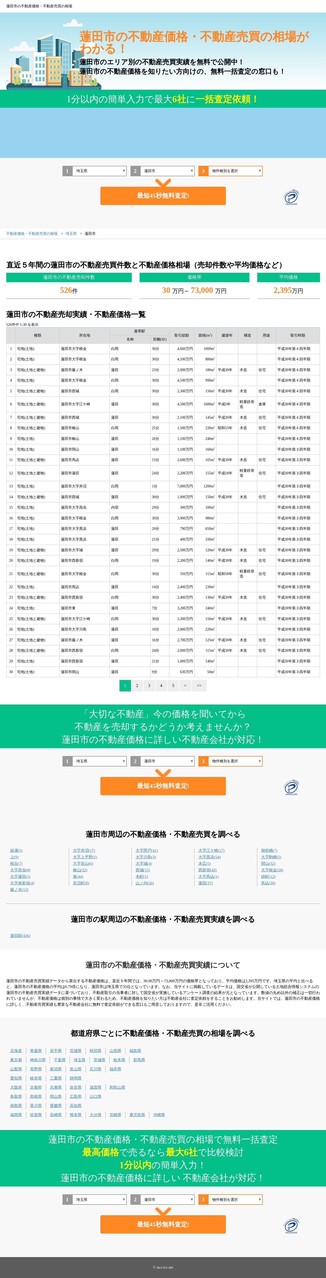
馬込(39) (268, 883)
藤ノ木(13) (19, 890)
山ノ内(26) (145, 883)
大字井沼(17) (84, 850)
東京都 (16, 1060)
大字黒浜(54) (209, 857)
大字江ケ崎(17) (211, 850)
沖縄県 (159, 1115)
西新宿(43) (207, 870)
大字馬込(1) (208, 876)
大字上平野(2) (85, 857)
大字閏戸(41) (147, 850)
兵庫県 (56, 1087)
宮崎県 (115, 1115)
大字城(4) (144, 863)
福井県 (115, 1069)
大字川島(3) (146, 857)
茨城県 (99, 1060)
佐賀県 (36, 1115)
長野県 (36, 1069)
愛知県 (16, 1078)
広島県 (76, 1096)
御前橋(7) (269, 850)
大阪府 (16, 1087)
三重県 (56, 1078)
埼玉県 (79, 1060)
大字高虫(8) (20, 870)
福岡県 (16, 1115)
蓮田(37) (205, 883)
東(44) (78, 876)
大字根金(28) (272, 870)
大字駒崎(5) (271, 857)
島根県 (36, 1096)
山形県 (115, 1051)
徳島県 (16, 1106)
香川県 (36, 1106)
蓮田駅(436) (20, 936)
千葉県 (60, 1060)
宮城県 (76, 1051)
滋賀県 (95, 1087)
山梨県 (16, 1069)
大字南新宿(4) (22, 883)
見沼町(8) (81, 883)
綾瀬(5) (16, 850)
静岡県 (76, 1078)
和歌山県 (117, 1087)
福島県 (135, 1051)
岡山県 (56, 1096)
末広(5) (204, 863)
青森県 (36, 1051)
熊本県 (76, 1115)
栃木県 (119, 1060)
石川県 (95, 1069)
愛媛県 (56, 1106)
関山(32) (268, 863)
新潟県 (56, 1069)
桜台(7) (16, 863)
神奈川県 (38, 1060)
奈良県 (76, 1087)
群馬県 (139, 1060)
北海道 (16, 1051)
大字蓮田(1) (20, 876)
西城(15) (143, 870)
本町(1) (142, 876)
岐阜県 (36, 1078)
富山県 (76, 1069)
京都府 (36, 1087)
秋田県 (95, 1051)
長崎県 (56, 1115)
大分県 (95, 1115)
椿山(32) (80, 870)
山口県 (95, 1096)
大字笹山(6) (83, 863)
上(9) (14, 857)
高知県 (76, 1106)
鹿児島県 (137, 1115)
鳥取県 (16, 1096)
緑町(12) (268, 876)
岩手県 (56, 1051)
